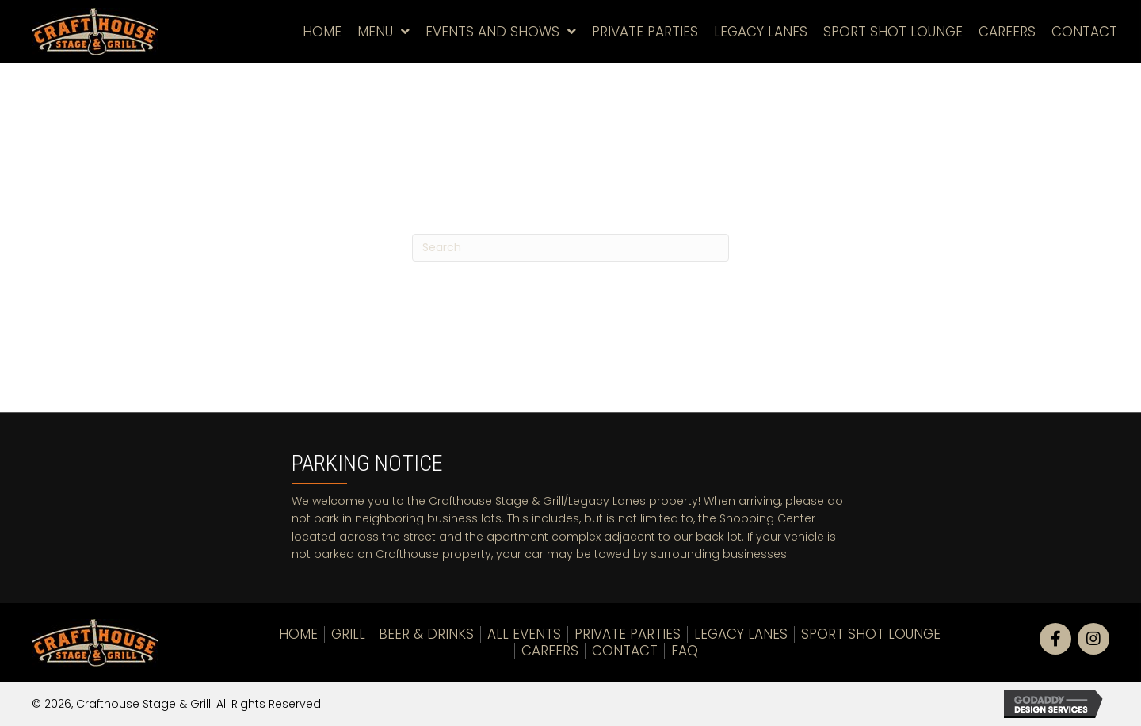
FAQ (684, 651)
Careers (549, 651)
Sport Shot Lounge (871, 634)
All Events (524, 634)
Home (298, 634)
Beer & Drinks (426, 634)
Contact (625, 651)
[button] (1055, 639)
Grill (348, 634)
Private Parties (627, 634)
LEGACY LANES (741, 634)
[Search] (570, 248)
